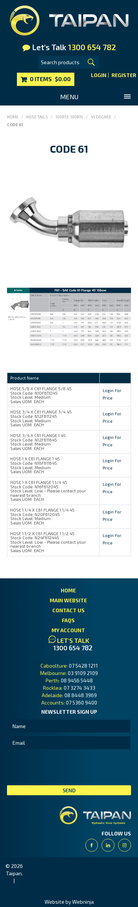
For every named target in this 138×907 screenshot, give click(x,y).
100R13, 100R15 (69, 116)
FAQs (68, 620)
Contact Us (68, 610)
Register (124, 75)
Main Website (68, 600)
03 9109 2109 (83, 673)
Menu (69, 97)
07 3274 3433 (79, 688)
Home (12, 116)
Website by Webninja (69, 902)
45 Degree (101, 116)
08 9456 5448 (77, 680)
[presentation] (63, 767)
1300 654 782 (72, 648)
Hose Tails (37, 116)
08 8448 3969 (80, 695)
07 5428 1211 (83, 665)
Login (98, 75)
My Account (68, 630)
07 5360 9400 (81, 702)
